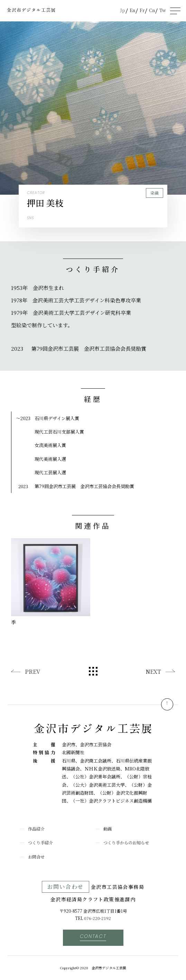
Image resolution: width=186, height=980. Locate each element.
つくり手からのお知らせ (126, 842)
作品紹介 (36, 829)
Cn (152, 10)
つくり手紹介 (40, 842)
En (132, 10)
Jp (122, 10)
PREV (32, 672)
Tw (162, 10)
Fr (142, 10)
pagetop (167, 704)
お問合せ (36, 857)
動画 (107, 829)
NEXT (153, 672)
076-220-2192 (97, 918)
